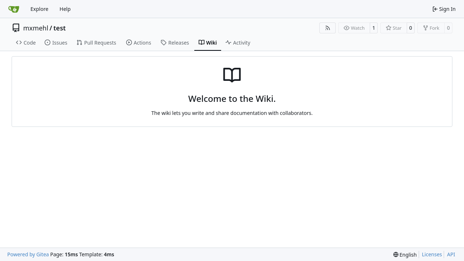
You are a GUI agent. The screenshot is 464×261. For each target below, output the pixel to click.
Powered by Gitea (28, 254)
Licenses (432, 254)
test (59, 28)
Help (65, 8)
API (451, 254)
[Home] (14, 9)
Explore (39, 8)
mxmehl (35, 28)
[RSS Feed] (327, 27)
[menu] (405, 254)
